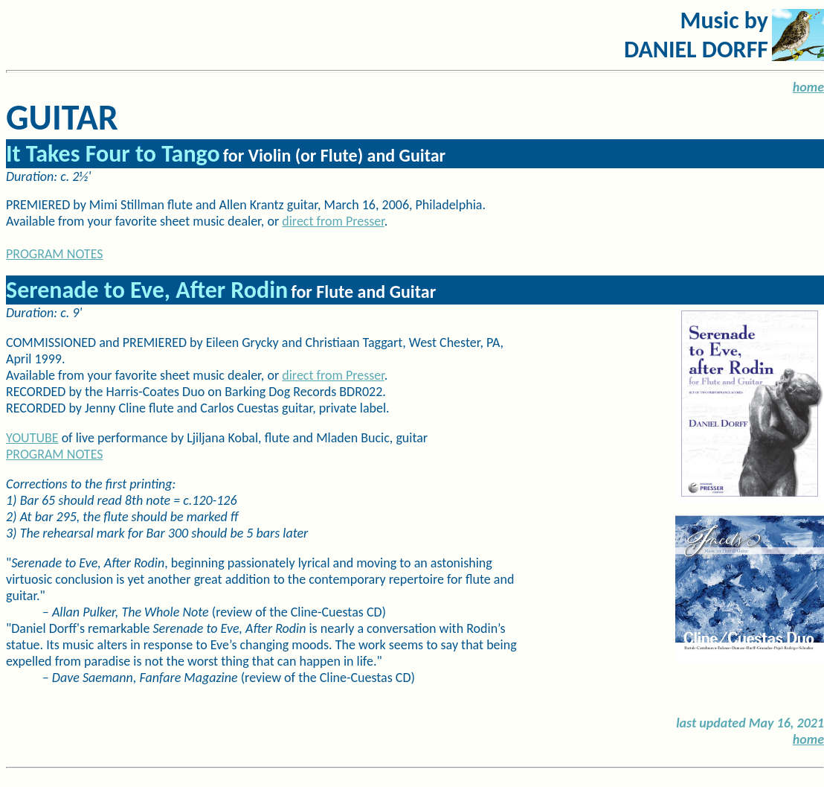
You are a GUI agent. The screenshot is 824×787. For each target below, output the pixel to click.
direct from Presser (333, 221)
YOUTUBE (32, 438)
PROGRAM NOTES (54, 454)
